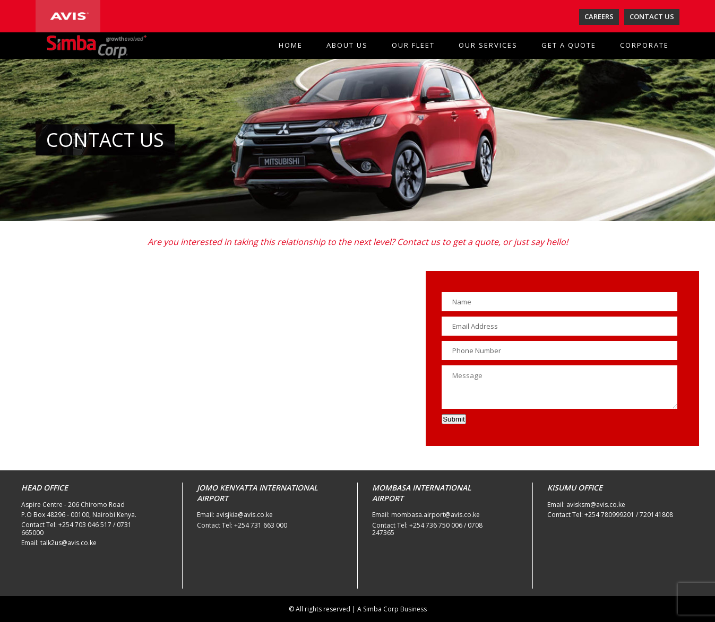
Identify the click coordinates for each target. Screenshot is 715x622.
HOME (291, 45)
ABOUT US (347, 45)
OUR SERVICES (488, 45)
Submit (453, 419)
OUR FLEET (413, 45)
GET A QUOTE (568, 45)
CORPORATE (644, 45)
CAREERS (599, 16)
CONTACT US (652, 16)
